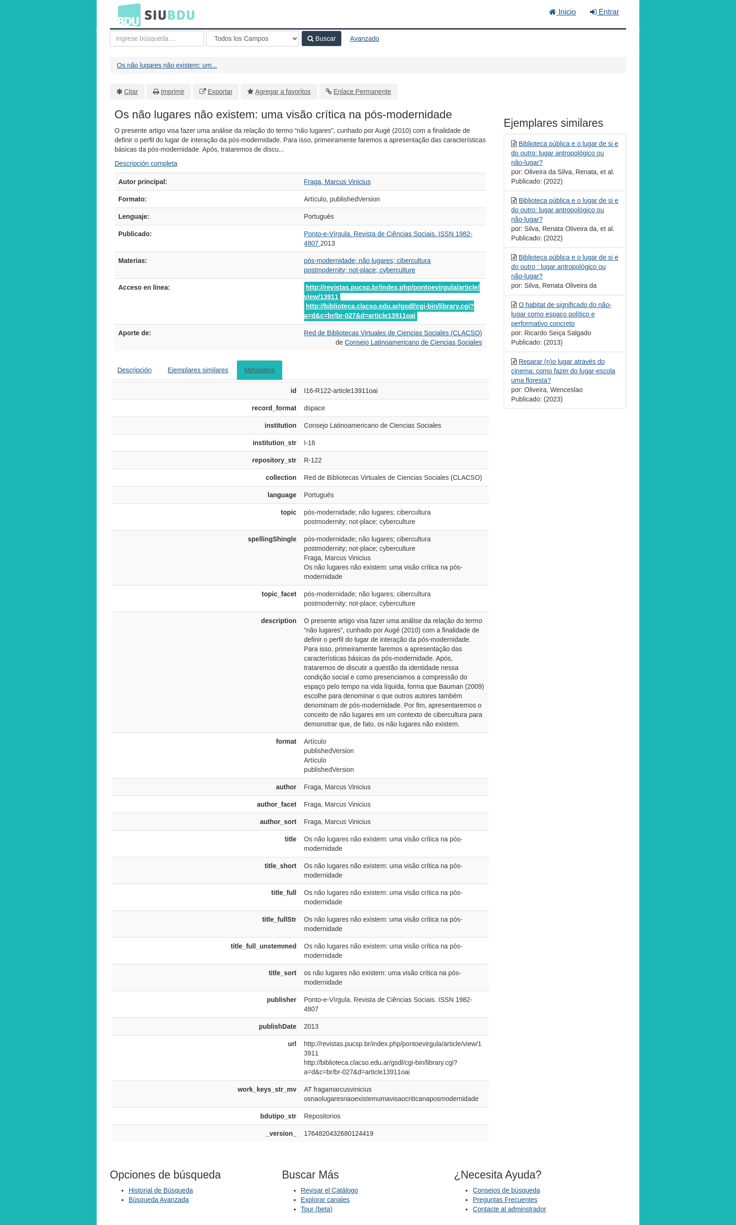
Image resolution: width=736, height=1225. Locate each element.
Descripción (134, 370)
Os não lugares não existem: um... (167, 65)
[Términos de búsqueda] (157, 38)
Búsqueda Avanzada (159, 1199)
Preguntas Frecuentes (505, 1199)
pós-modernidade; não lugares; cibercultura (367, 260)
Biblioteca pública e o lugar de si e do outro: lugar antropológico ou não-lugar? (564, 153)
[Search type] (252, 38)
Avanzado (364, 38)
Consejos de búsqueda (506, 1190)
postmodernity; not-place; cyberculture (359, 270)
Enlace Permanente (362, 91)
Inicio (562, 12)
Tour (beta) (317, 1209)
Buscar (321, 38)
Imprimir (172, 91)
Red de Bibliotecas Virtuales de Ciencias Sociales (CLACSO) (393, 333)
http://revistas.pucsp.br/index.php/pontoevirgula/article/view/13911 (392, 292)
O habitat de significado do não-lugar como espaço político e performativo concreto (561, 314)
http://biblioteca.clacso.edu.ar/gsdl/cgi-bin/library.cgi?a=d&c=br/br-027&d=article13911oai (389, 310)
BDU (127, 14)
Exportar (219, 91)
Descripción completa (146, 163)
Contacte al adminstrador (509, 1209)
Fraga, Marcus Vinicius (337, 181)
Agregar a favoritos (283, 91)
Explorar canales (325, 1199)
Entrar (604, 12)
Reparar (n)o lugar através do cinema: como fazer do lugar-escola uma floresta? (563, 371)
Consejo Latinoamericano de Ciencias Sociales (413, 342)
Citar (131, 91)
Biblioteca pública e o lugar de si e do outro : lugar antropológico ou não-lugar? (564, 267)
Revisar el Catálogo (329, 1190)
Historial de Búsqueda (161, 1190)
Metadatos (259, 370)
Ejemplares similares (198, 370)
